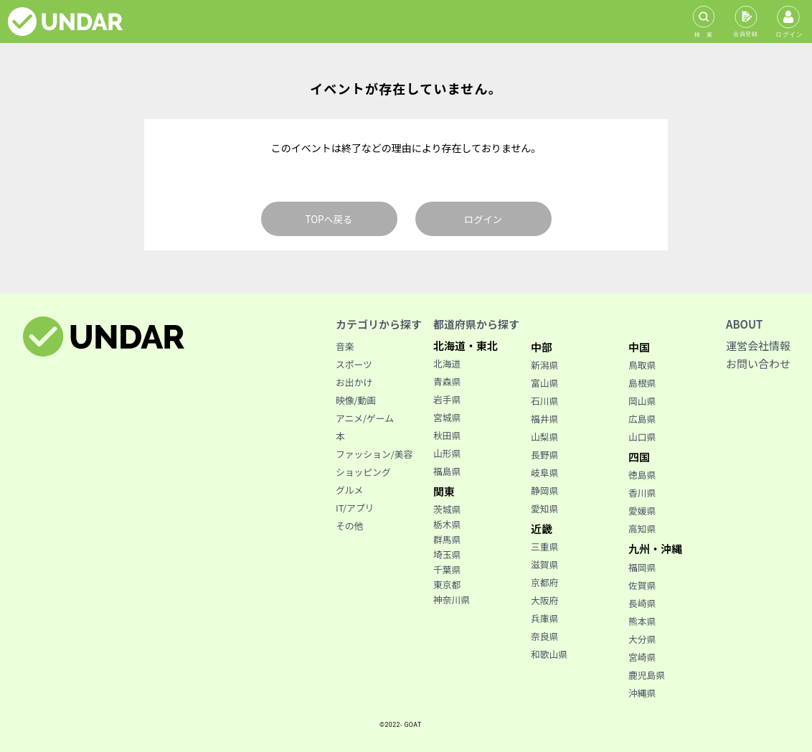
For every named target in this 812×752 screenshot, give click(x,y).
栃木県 (447, 524)
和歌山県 (549, 654)
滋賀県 (544, 564)
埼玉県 (447, 554)
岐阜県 (544, 472)
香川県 (642, 492)
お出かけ (354, 382)
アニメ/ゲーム (365, 418)
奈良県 (544, 636)
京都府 (544, 582)
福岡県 (642, 567)
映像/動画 (356, 400)
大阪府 (544, 600)
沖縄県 (642, 693)
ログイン (483, 219)
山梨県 (544, 436)
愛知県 (544, 508)
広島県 (642, 419)
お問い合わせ (758, 363)
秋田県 (447, 435)
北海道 (447, 363)
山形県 (447, 453)
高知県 (642, 528)
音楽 (345, 346)
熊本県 (642, 621)
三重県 (544, 546)
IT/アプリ (355, 507)
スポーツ (354, 364)
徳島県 (642, 474)
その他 (349, 525)
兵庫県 (544, 618)
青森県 (447, 381)
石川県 (544, 401)
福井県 (544, 419)
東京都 (447, 584)
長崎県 (642, 603)
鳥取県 (642, 365)
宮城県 (447, 417)
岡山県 (642, 401)
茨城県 (447, 509)
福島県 (447, 471)
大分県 (642, 639)
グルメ (349, 490)
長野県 (544, 454)
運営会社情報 (758, 345)
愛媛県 (642, 510)
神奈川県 (451, 599)
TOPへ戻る (329, 219)
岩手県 (447, 399)
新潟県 (544, 365)
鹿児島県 (646, 675)
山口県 (642, 436)
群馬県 (447, 539)
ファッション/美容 (374, 454)
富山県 (544, 383)
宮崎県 (642, 657)
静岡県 (544, 490)
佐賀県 (642, 585)
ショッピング (363, 472)
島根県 (642, 383)
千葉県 (447, 569)
